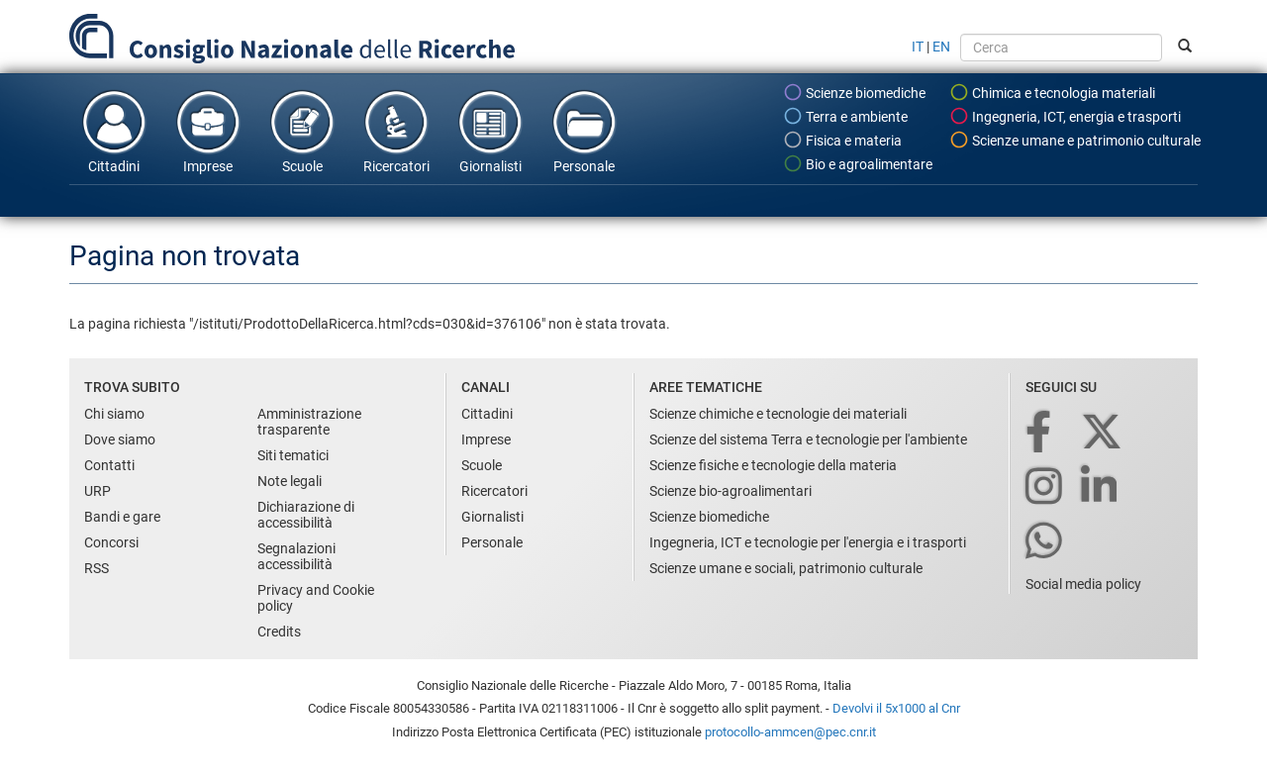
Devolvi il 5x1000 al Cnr (896, 708)
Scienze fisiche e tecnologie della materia (773, 465)
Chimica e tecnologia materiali (1052, 92)
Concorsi (111, 542)
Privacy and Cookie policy (315, 598)
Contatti (109, 465)
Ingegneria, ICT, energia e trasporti (1065, 116)
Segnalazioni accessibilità (296, 556)
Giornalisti (490, 130)
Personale (584, 130)
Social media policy (1083, 584)
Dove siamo (119, 439)
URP (97, 491)
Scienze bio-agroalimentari (730, 491)
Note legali (289, 481)
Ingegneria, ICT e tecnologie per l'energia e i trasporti (807, 542)
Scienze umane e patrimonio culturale (1075, 139)
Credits (279, 631)
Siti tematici (293, 455)
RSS (96, 568)
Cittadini (113, 130)
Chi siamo (114, 414)
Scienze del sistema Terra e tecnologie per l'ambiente (808, 439)
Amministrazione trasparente (309, 422)
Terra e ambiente (845, 116)
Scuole (302, 130)
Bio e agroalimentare (857, 163)
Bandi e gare (122, 517)
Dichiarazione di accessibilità (305, 515)
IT (918, 46)
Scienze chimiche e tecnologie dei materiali (778, 414)
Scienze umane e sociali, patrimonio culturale (786, 568)
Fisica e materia (842, 139)
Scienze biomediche (854, 92)
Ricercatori (396, 130)
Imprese (208, 130)
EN (941, 46)
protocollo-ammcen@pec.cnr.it (790, 732)
